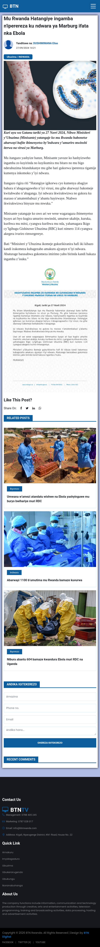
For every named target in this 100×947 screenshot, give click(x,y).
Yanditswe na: (37, 43)
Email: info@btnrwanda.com (19, 828)
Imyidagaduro (11, 859)
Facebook (8, 942)
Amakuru (7, 852)
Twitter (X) (24, 942)
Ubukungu (8, 879)
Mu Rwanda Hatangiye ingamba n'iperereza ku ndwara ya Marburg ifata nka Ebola (46, 26)
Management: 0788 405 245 (19, 814)
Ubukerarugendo (12, 872)
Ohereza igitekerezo (50, 742)
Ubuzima (7, 865)
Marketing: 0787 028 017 (17, 821)
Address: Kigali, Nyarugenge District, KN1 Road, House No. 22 (37, 834)
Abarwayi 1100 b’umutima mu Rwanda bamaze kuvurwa (44, 580)
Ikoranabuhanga (12, 885)
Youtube (40, 942)
